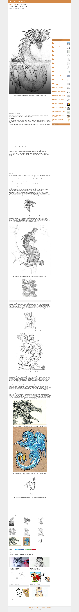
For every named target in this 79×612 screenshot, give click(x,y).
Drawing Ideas (23, 1)
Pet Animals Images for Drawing (60, 107)
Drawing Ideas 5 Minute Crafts (60, 91)
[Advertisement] (30, 18)
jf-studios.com (11, 303)
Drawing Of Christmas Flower (59, 54)
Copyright (36, 607)
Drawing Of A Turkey (34, 583)
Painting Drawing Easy (58, 103)
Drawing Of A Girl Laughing (59, 99)
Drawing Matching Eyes (58, 63)
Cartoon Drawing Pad (58, 46)
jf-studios (12, 1)
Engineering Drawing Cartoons (60, 111)
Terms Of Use (41, 607)
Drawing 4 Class (57, 59)
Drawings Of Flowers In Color (59, 95)
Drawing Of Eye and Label (59, 50)
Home (19, 1)
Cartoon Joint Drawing (58, 79)
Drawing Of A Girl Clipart (58, 67)
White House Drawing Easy (59, 42)
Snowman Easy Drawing (58, 71)
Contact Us (32, 607)
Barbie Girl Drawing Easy (59, 87)
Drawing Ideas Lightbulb (34, 568)
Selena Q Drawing (57, 75)
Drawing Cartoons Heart (58, 119)
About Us (44, 607)
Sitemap (29, 607)
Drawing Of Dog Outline (14, 583)
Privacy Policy (49, 607)
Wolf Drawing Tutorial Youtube (15, 568)
